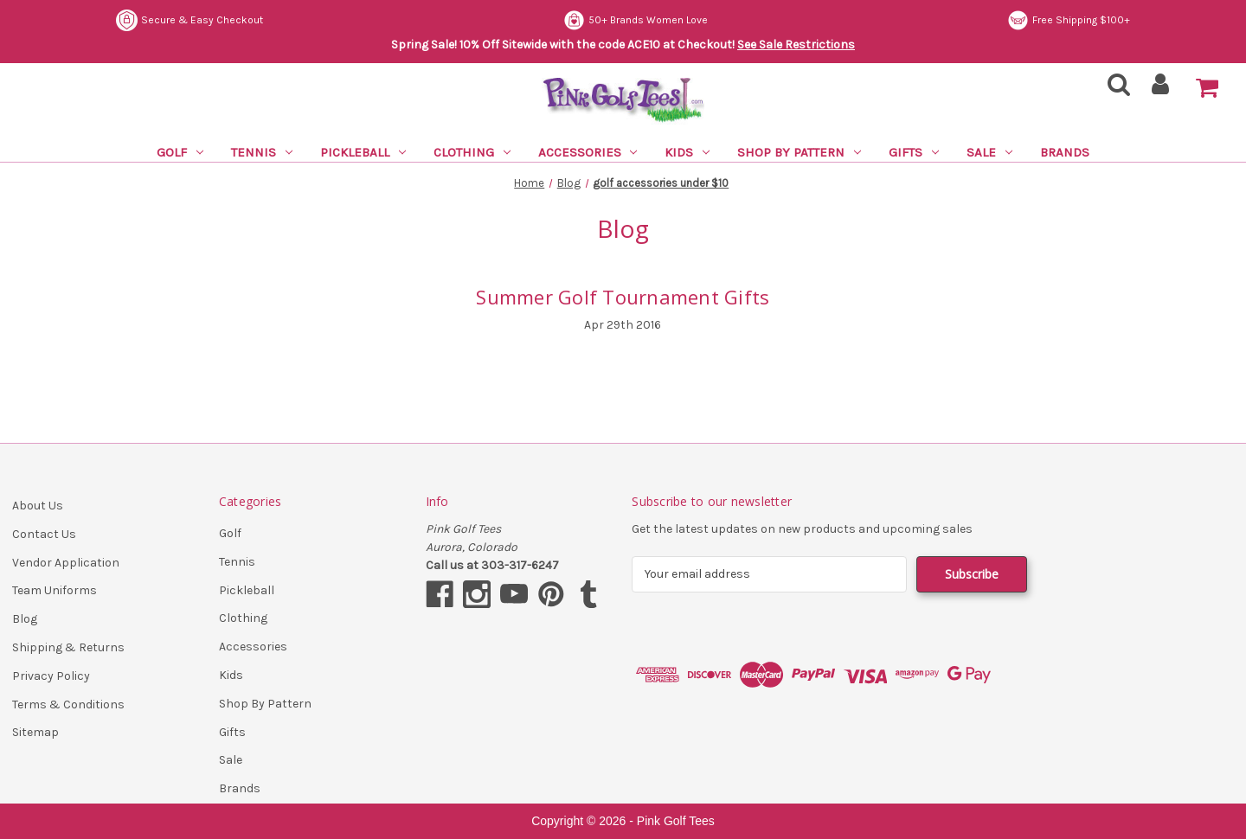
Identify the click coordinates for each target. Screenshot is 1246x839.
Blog (24, 619)
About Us (37, 505)
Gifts (914, 152)
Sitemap (35, 732)
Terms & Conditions (68, 704)
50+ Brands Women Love (635, 20)
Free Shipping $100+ (1068, 20)
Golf (180, 152)
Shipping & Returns (68, 647)
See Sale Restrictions (796, 44)
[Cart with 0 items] (1207, 88)
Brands (1064, 152)
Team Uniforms (54, 590)
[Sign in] (1160, 89)
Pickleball (363, 152)
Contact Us (44, 534)
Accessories (588, 152)
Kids (687, 152)
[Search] (1113, 89)
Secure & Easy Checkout (189, 20)
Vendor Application (65, 562)
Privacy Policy (51, 676)
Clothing (472, 152)
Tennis (261, 152)
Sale (989, 152)
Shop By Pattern (799, 152)
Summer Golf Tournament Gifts (622, 297)
